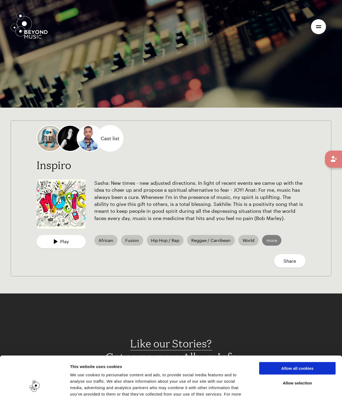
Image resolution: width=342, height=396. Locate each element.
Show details (274, 385)
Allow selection (297, 346)
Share (289, 261)
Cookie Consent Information (137, 364)
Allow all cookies (297, 331)
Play (61, 241)
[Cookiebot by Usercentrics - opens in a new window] (34, 386)
